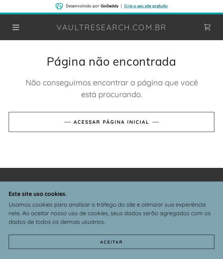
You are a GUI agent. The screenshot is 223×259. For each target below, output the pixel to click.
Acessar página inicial (111, 122)
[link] (111, 27)
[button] (19, 27)
